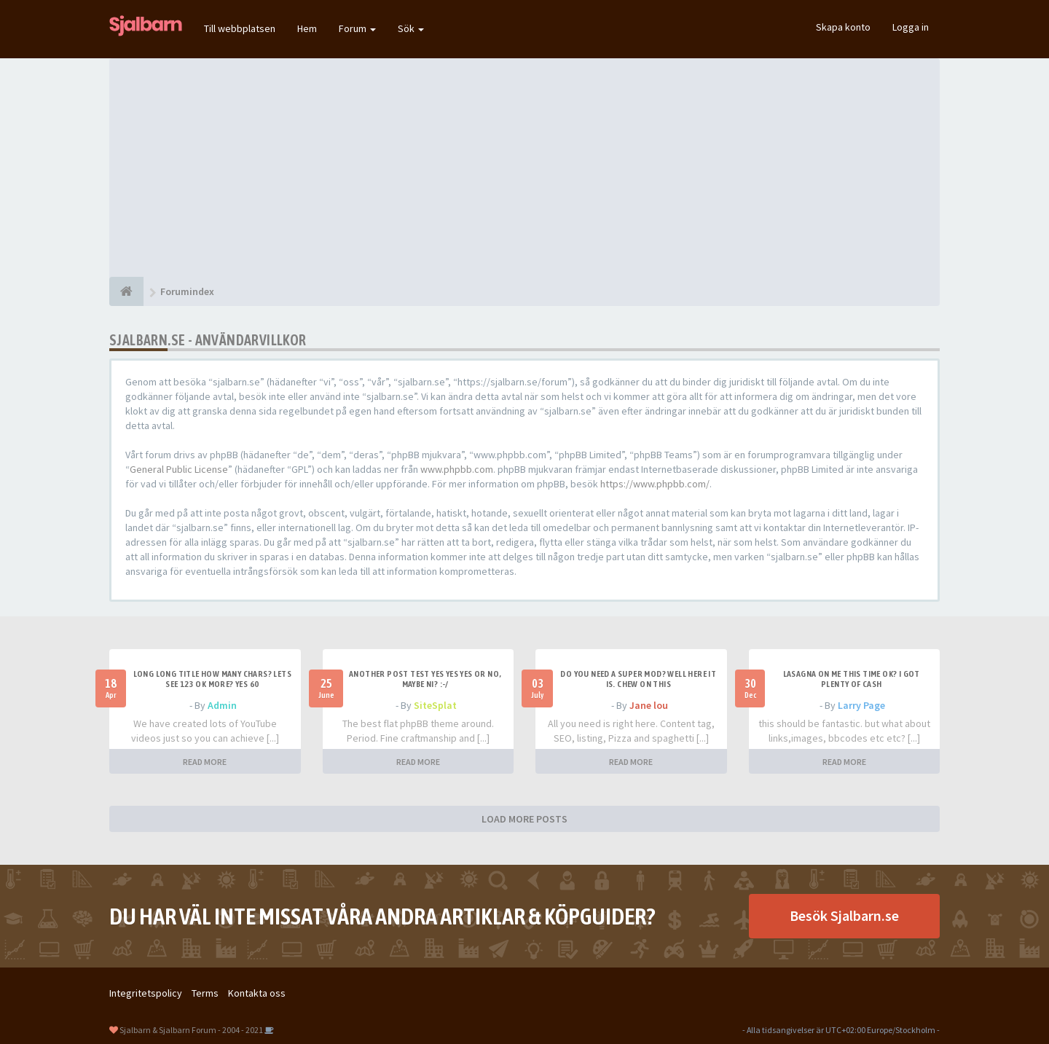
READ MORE (205, 761)
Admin (222, 705)
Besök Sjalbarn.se (844, 915)
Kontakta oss (257, 993)
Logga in (910, 27)
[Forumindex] (126, 291)
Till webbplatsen (239, 28)
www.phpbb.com (456, 469)
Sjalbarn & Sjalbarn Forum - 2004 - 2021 (191, 1029)
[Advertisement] (524, 168)
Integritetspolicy (145, 993)
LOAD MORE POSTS (524, 818)
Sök (411, 28)
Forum (357, 28)
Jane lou (648, 705)
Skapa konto (843, 27)
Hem (307, 28)
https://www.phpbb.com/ (655, 483)
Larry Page (861, 705)
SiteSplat (435, 705)
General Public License (179, 469)
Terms (205, 993)
